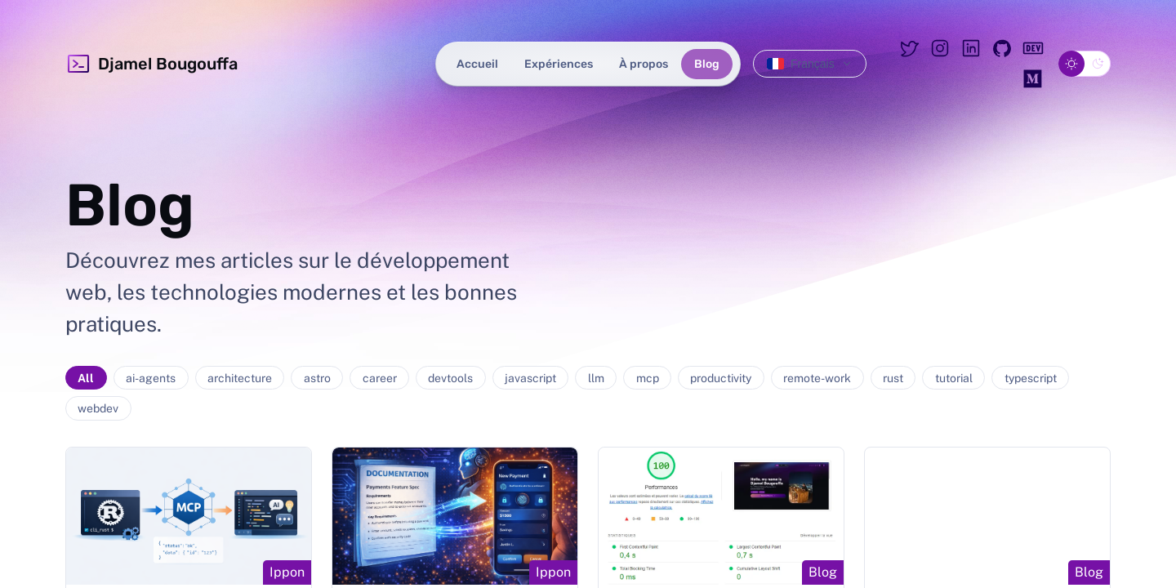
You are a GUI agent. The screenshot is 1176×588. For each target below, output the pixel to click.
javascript (530, 378)
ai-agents (151, 378)
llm (596, 378)
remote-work (817, 378)
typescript (1030, 378)
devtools (450, 378)
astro (317, 378)
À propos (643, 64)
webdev (98, 408)
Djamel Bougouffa (151, 64)
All (86, 378)
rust (893, 378)
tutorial (954, 378)
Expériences (558, 64)
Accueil (477, 64)
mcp (647, 378)
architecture (239, 378)
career (380, 378)
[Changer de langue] (809, 64)
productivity (720, 378)
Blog (706, 64)
